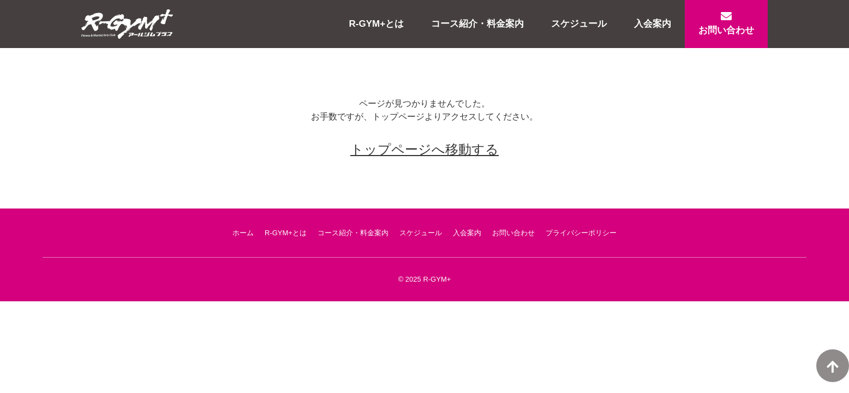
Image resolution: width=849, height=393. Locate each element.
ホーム (243, 233)
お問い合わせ (726, 23)
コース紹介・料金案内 (477, 24)
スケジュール (579, 24)
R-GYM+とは (376, 24)
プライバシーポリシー (581, 233)
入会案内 (652, 24)
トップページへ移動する (424, 149)
